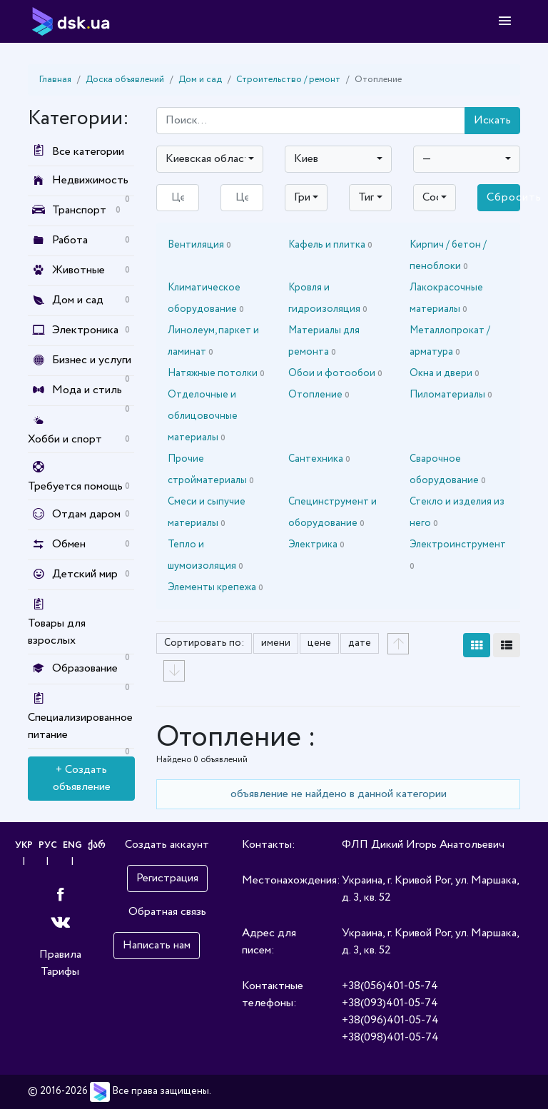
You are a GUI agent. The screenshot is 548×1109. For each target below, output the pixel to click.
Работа (70, 240)
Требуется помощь (75, 486)
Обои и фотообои (335, 373)
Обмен (69, 544)
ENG (73, 845)
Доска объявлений (125, 79)
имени (275, 643)
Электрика (316, 544)
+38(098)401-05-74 (390, 1037)
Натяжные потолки (216, 373)
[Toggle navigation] (504, 21)
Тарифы (60, 971)
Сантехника (319, 459)
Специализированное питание (80, 726)
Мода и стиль (87, 390)
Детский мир (85, 574)
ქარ (98, 845)
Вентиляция (199, 245)
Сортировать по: (204, 643)
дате (359, 643)
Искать (492, 120)
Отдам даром (86, 514)
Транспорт (79, 210)
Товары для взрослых (57, 632)
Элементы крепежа (215, 587)
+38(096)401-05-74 (390, 1020)
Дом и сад (200, 79)
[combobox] (209, 159)
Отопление (319, 395)
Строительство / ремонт (288, 79)
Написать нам (157, 945)
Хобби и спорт (65, 439)
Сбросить (503, 197)
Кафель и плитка (330, 245)
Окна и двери (445, 373)
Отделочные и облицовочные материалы (203, 416)
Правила (60, 954)
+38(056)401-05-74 (390, 986)
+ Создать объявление (82, 778)
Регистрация (167, 878)
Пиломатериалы (451, 395)
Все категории (76, 151)
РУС (47, 845)
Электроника (85, 330)
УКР (22, 845)
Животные (78, 270)
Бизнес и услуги (91, 360)
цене (319, 643)
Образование (85, 668)
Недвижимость (90, 180)
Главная (55, 79)
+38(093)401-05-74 (390, 1003)
